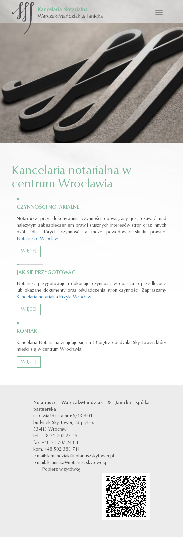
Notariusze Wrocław (37, 239)
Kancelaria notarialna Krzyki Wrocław (54, 297)
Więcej (28, 251)
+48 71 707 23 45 (59, 436)
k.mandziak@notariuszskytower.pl (80, 456)
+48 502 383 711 (62, 449)
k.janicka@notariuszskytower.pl (78, 463)
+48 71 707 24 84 (60, 443)
